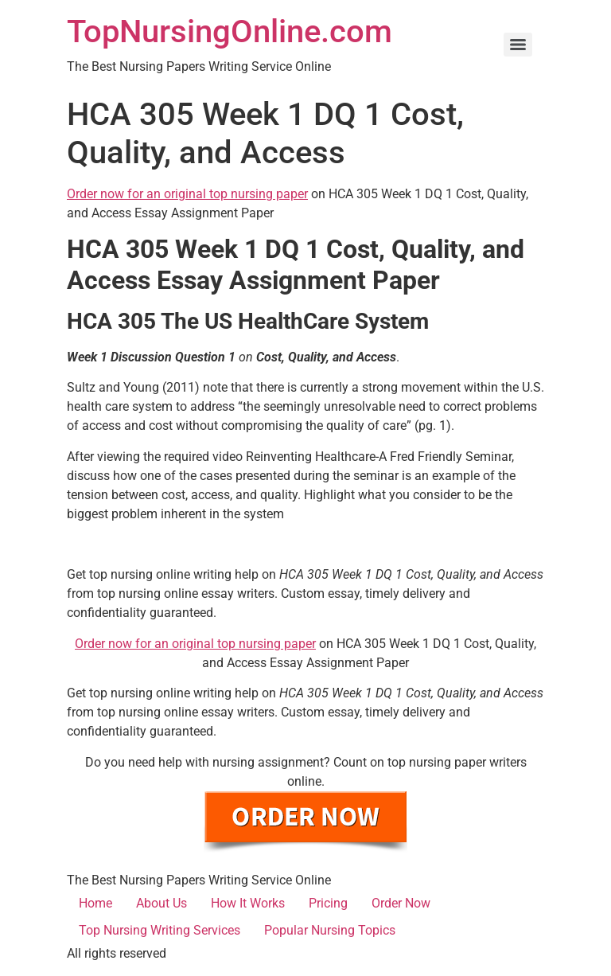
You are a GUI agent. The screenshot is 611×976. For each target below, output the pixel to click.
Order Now (401, 903)
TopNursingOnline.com (229, 31)
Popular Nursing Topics (329, 930)
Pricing (328, 903)
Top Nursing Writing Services (159, 930)
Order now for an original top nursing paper (187, 193)
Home (95, 903)
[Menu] (518, 45)
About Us (161, 903)
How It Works (248, 903)
